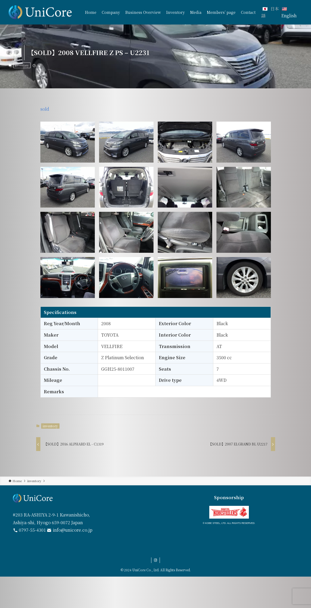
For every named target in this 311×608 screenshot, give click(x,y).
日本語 (270, 12)
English (289, 16)
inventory (22, 65)
